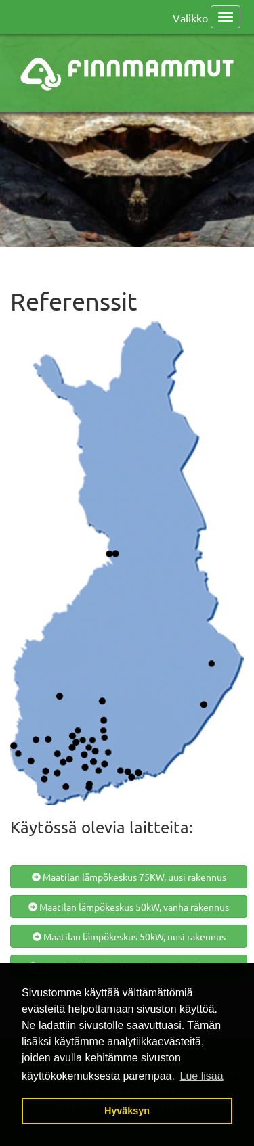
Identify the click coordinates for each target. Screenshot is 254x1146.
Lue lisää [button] (202, 1076)
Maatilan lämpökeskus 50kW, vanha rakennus (128, 906)
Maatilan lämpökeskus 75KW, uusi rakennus (129, 877)
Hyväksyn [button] (127, 1110)
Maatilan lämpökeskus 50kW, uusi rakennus (129, 936)
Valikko (190, 17)
